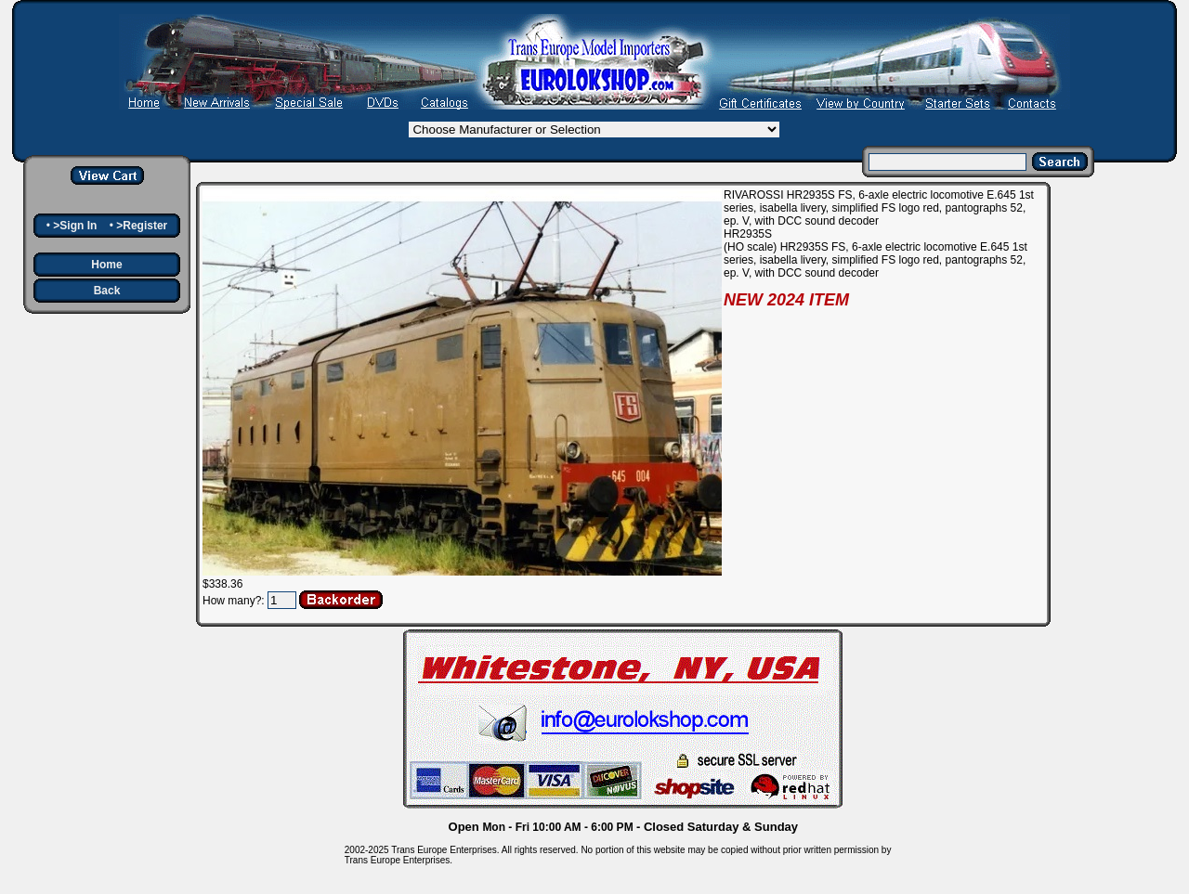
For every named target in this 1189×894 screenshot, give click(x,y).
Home (106, 264)
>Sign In (75, 225)
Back (107, 290)
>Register (141, 225)
